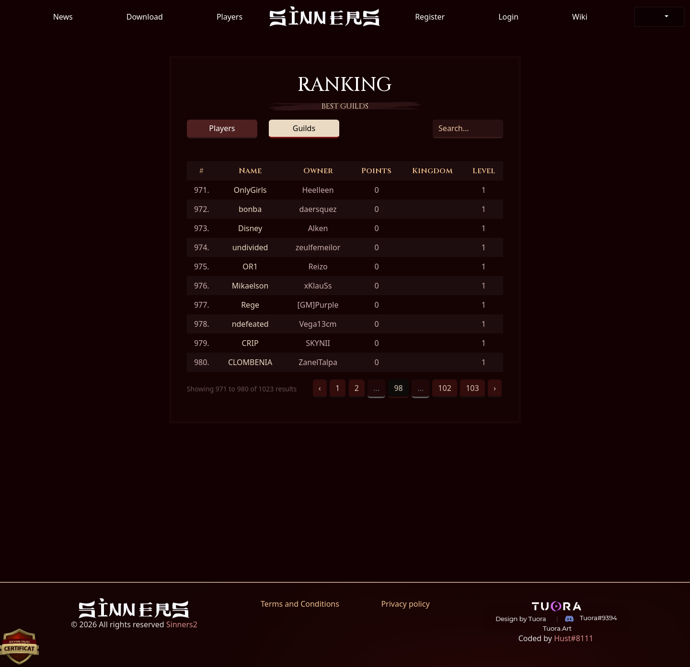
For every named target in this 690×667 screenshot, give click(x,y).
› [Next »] (495, 388)
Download (144, 16)
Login (508, 16)
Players (229, 16)
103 (472, 388)
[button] (659, 16)
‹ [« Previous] (320, 388)
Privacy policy (405, 604)
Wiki (579, 16)
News (63, 16)
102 (444, 388)
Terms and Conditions (300, 604)
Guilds (304, 128)
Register (430, 16)
